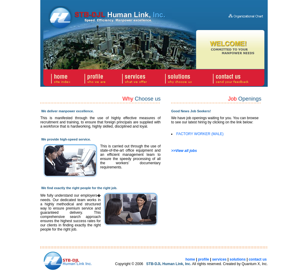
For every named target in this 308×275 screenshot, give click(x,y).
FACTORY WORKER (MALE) (199, 134)
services (219, 259)
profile (203, 259)
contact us (258, 259)
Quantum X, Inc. (255, 264)
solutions (237, 259)
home (190, 259)
